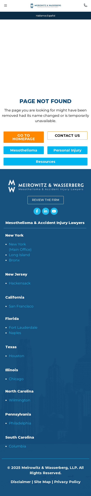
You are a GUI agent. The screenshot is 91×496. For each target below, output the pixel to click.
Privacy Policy (67, 482)
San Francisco (21, 306)
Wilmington (19, 400)
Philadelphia (20, 423)
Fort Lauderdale (23, 327)
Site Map (42, 482)
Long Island (19, 255)
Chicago (16, 379)
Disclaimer (21, 482)
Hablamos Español (45, 15)
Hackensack (20, 283)
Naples (15, 333)
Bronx (14, 260)
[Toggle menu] (5, 6)
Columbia (17, 446)
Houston (16, 356)
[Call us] (85, 6)
